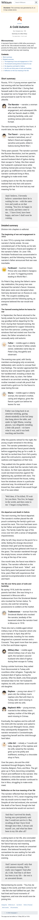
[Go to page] (36, 2)
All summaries (14, 907)
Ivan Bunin (19, 23)
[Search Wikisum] (24, 2)
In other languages (11, 913)
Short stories (5, 907)
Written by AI (11, 905)
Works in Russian (28, 905)
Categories (4, 905)
